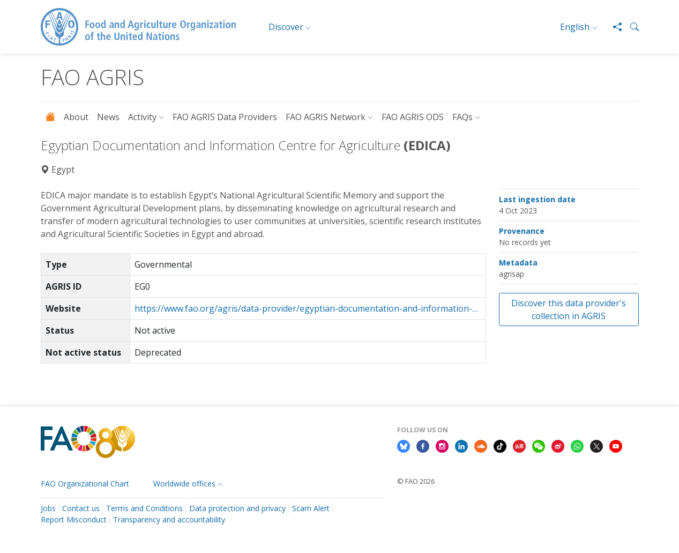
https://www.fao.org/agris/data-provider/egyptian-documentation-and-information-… (306, 308)
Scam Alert (311, 508)
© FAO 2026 (416, 481)
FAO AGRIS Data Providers (225, 117)
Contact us (81, 508)
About (76, 117)
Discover (285, 27)
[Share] (613, 27)
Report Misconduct (74, 519)
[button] (630, 27)
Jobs (48, 508)
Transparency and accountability (169, 519)
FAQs (462, 117)
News (108, 117)
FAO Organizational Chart (85, 483)
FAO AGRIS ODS (413, 117)
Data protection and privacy (237, 508)
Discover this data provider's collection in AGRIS (568, 309)
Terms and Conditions (144, 508)
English (575, 27)
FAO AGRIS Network (325, 117)
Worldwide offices (184, 483)
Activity (142, 117)
